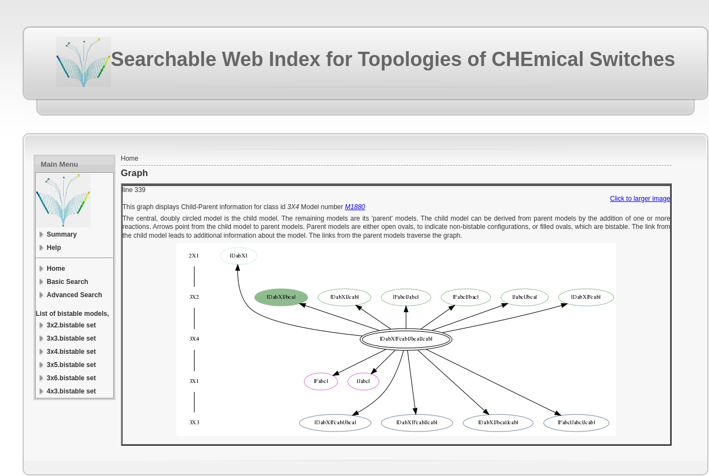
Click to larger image (640, 199)
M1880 (355, 207)
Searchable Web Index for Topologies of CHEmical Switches (393, 59)
